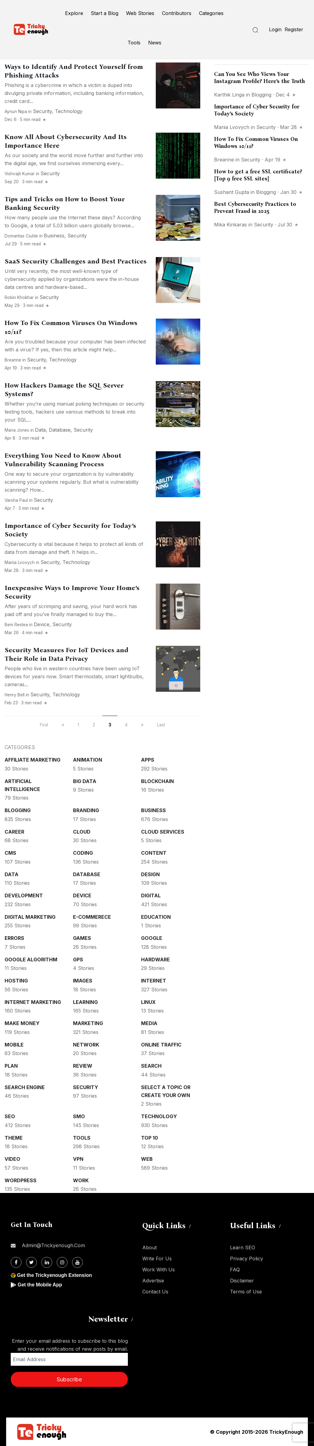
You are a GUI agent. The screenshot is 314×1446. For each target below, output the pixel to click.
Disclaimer (242, 1281)
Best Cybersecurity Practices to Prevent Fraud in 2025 (255, 207)
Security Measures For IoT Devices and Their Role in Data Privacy (66, 654)
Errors (14, 938)
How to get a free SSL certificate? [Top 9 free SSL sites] (258, 175)
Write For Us (157, 1258)
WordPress (20, 1180)
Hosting (16, 981)
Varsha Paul (16, 500)
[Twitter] (31, 1262)
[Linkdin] (46, 1262)
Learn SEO (242, 1247)
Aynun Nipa (16, 111)
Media (149, 1023)
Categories (211, 13)
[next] (142, 724)
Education (156, 917)
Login (275, 29)
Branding (86, 810)
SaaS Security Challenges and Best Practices (76, 261)
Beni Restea (16, 624)
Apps (147, 760)
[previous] (63, 724)
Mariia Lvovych (20, 562)
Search (151, 1066)
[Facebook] (16, 1262)
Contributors (176, 13)
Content (154, 853)
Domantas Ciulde (21, 235)
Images (82, 981)
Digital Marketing (30, 917)
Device (41, 624)
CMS (10, 853)
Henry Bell (15, 694)
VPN (78, 1159)
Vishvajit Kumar (20, 173)
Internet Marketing (33, 1002)
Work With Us (158, 1269)
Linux (148, 1002)
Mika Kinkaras (230, 224)
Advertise (153, 1281)
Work (81, 1180)
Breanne (13, 360)
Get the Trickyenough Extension (54, 1275)
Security (42, 111)
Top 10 (149, 1138)
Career (14, 832)
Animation (87, 760)
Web (147, 1159)
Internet (153, 981)
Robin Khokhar (19, 297)
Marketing (88, 1023)
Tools (134, 43)
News (154, 43)
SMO (79, 1116)
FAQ (235, 1269)
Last (161, 724)
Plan (11, 1066)
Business (54, 236)
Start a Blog (104, 13)
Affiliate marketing (32, 760)
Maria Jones (17, 430)
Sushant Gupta (231, 192)
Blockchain (157, 781)
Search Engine (25, 1087)
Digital (151, 895)
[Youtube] (77, 1262)
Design (150, 874)
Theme (14, 1138)
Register (294, 29)
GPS (78, 959)
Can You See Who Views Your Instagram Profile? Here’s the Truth (259, 78)
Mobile (14, 1045)
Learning (85, 1002)
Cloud (81, 832)
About (149, 1247)
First (44, 724)
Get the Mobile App (39, 1284)
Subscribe (69, 1379)
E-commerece (92, 917)
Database (60, 430)
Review (82, 1066)
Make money (22, 1023)
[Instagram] (62, 1262)
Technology (68, 111)
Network (86, 1045)
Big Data (84, 781)
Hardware (155, 959)
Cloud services (162, 832)
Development (24, 895)
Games (82, 938)
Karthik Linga (229, 95)
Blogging (18, 810)
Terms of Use (246, 1292)
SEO (10, 1116)
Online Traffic (161, 1045)
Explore (74, 13)
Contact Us (155, 1292)
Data (40, 430)
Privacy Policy (246, 1258)
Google (151, 938)
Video (12, 1159)
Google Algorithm (31, 959)
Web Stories (140, 13)
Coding (83, 853)
